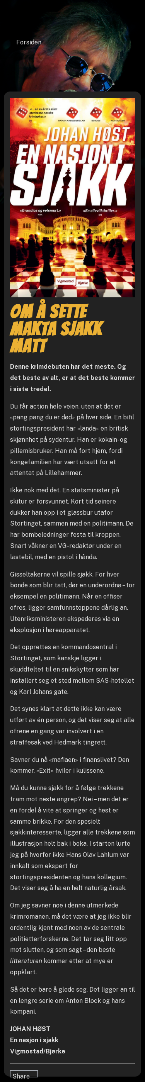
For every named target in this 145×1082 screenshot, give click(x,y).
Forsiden (28, 42)
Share (21, 1075)
